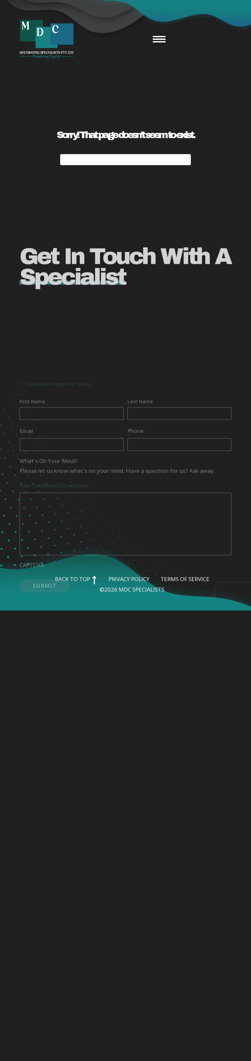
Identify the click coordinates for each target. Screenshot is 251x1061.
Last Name (140, 441)
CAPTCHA (32, 605)
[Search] (125, 159)
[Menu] (159, 39)
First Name (32, 441)
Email (28, 471)
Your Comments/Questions (55, 526)
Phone (137, 471)
